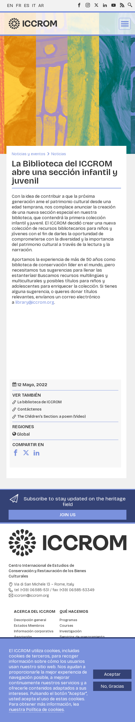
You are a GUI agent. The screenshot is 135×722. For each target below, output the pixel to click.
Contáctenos (29, 409)
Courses (66, 626)
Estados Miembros (29, 626)
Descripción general (30, 620)
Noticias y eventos (28, 154)
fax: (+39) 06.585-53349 (73, 590)
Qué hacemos (74, 611)
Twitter (96, 5)
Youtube (113, 5)
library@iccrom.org (34, 302)
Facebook (79, 5)
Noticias (58, 154)
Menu (125, 24)
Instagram (88, 5)
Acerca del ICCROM (34, 611)
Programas (68, 620)
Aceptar (112, 674)
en (10, 5)
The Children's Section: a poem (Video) (51, 417)
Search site (129, 3)
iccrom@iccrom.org (31, 595)
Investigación (71, 631)
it (34, 5)
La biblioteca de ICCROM (39, 402)
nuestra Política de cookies (36, 709)
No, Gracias (112, 686)
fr (18, 5)
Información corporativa (33, 631)
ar (41, 5)
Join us (68, 514)
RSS (122, 5)
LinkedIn (105, 5)
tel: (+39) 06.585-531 (31, 590)
